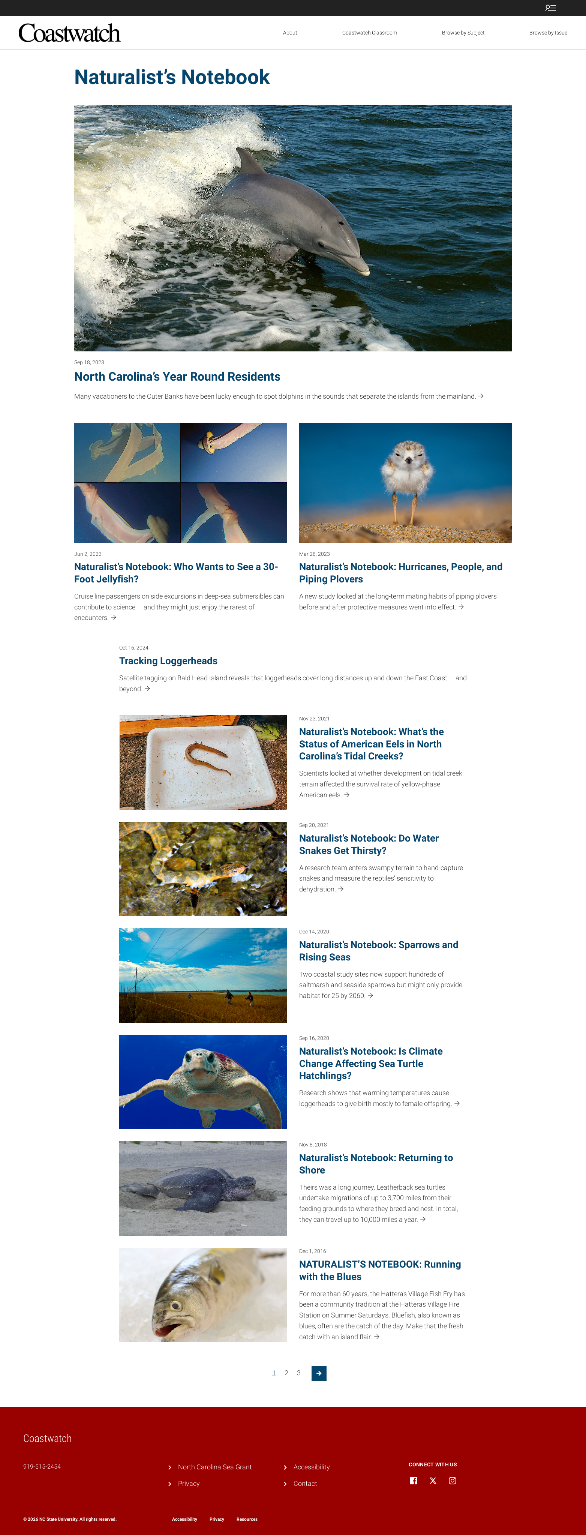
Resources (247, 1519)
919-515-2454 (42, 1466)
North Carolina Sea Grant (215, 1467)
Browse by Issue (548, 33)
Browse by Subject (463, 33)
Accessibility (312, 1467)
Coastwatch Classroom (369, 33)
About (290, 33)
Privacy (189, 1483)
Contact (305, 1483)
